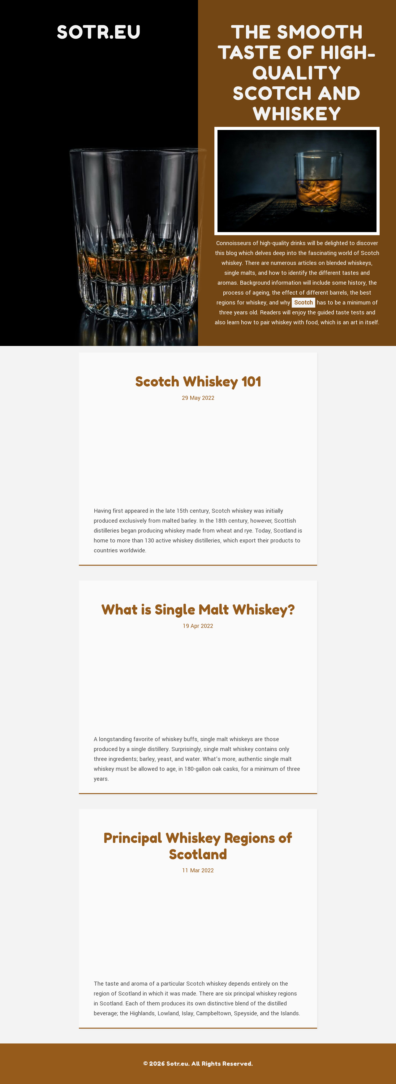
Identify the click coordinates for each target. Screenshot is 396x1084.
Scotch (303, 303)
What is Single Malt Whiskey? (198, 609)
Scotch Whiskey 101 (198, 381)
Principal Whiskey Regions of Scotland (198, 846)
